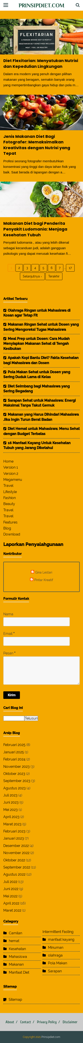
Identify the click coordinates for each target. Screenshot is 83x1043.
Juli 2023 (10, 795)
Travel (8, 485)
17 (70, 268)
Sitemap (15, 999)
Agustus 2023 (14, 788)
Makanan (16, 964)
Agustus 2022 (14, 874)
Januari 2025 (13, 752)
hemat (14, 941)
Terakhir (54, 276)
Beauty (9, 504)
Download (11, 534)
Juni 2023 (11, 802)
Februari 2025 (14, 745)
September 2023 (16, 781)
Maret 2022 (12, 910)
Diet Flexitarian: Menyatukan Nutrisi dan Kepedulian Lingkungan (40, 63)
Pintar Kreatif (43, 580)
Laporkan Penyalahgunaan (33, 544)
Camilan (15, 933)
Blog (7, 528)
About (10, 1022)
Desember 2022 (16, 846)
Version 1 (10, 467)
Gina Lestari (43, 572)
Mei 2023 (10, 810)
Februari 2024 (14, 759)
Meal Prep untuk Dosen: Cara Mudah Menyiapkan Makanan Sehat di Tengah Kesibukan (36, 344)
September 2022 (16, 867)
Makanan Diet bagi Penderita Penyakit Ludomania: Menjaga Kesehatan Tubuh (35, 229)
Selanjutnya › (32, 276)
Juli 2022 (10, 882)
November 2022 (16, 853)
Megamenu (12, 479)
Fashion (9, 498)
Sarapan (55, 971)
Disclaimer (70, 1022)
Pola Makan (57, 963)
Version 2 (10, 473)
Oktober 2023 (14, 774)
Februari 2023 (14, 831)
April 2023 (11, 817)
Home (8, 461)
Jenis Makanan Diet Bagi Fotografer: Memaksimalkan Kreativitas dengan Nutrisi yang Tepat (36, 145)
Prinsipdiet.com (41, 5)
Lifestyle (10, 492)
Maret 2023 (12, 824)
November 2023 (16, 766)
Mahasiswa (18, 957)
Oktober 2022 (14, 860)
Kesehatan (17, 949)
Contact (25, 1022)
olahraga (55, 955)
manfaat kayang (61, 939)
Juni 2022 (10, 889)
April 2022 (11, 903)
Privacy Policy (47, 1022)
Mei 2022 (10, 896)
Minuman (55, 947)
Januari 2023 (13, 838)
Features (10, 522)
